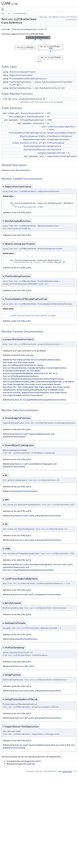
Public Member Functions (56, 17)
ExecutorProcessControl (32, 113)
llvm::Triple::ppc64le (43, 387)
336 (18, 614)
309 (17, 170)
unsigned (42, 153)
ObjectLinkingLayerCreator (22, 72)
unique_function (42, 82)
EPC (48, 113)
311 (18, 267)
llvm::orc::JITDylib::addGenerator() (45, 359)
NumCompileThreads (56, 153)
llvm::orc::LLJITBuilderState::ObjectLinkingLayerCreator (35, 249)
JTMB (49, 120)
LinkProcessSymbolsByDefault (61, 127)
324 (18, 235)
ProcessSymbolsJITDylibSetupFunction (27, 78)
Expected (55, 82)
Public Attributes (71, 17)
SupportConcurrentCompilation (62, 156)
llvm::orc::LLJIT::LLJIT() (24, 515)
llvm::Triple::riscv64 (61, 387)
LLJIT (13, 85)
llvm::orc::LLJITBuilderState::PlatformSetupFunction (33, 281)
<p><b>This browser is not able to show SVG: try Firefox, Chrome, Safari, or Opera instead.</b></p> (39, 47)
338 (18, 740)
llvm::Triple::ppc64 (26, 387)
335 (18, 686)
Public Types (43, 17)
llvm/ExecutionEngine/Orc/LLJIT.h (29, 29)
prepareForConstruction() (14, 436)
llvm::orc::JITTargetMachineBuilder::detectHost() (24, 373)
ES (48, 117)
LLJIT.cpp (29, 355)
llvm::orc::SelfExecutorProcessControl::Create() (23, 365)
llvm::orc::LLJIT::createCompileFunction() (32, 434)
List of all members (71, 20)
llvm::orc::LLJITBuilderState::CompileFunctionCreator (34, 191)
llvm (3, 13)
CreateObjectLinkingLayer (59, 136)
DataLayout (38, 123)
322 (18, 290)
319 (18, 321)
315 (18, 212)
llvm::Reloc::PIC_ (10, 387)
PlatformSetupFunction (20, 82)
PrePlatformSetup (55, 143)
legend (39, 61)
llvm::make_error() (33, 384)
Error (52, 88)
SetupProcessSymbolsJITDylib (61, 133)
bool (44, 127)
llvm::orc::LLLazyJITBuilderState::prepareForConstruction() (40, 400)
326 (18, 511)
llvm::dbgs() (35, 370)
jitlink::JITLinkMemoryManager (48, 262)
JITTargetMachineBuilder (32, 120)
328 (18, 560)
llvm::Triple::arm (10, 362)
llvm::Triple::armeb (26, 362)
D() (28, 370)
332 (18, 459)
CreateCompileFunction (58, 139)
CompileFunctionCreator (20, 75)
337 (18, 634)
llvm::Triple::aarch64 (21, 359)
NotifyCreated (54, 149)
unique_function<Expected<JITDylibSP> (27, 315)
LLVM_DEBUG (68, 381)
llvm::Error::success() (12, 392)
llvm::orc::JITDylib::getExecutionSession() (20, 376)
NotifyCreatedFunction (20, 88)
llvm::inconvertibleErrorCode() (16, 381)
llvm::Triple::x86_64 (34, 395)
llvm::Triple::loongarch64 (13, 384)
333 (18, 429)
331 (18, 713)
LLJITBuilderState (19, 13)
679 (18, 355)
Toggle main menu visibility (3, 8)
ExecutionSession (35, 117)
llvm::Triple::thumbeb (12, 395)
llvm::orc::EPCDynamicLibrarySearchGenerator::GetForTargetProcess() (33, 379)
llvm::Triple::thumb (58, 392)
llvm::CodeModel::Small (53, 390)
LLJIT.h (27, 170)
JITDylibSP (66, 82)
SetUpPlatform (54, 146)
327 (18, 535)
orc (9, 13)
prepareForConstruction (30, 99)
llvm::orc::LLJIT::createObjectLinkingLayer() (33, 464)
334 (18, 662)
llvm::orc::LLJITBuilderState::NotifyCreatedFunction (33, 226)
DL (48, 123)
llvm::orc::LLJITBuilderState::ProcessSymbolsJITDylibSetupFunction (40, 304)
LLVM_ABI (7, 99)
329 (18, 486)
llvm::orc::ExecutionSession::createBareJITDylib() (24, 368)
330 (18, 590)
